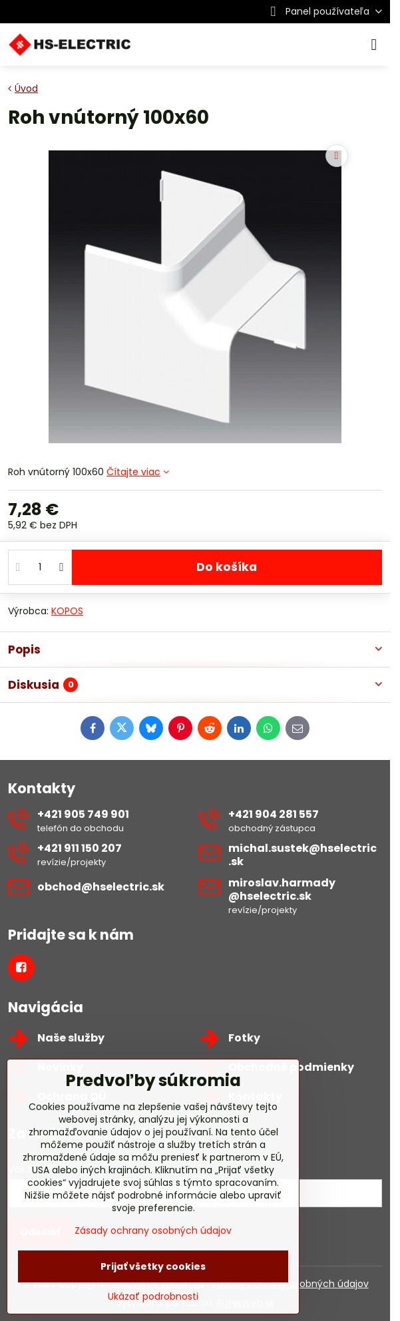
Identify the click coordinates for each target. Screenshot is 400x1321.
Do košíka (226, 567)
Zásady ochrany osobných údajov (153, 1230)
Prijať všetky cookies (153, 1266)
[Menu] (374, 44)
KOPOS (67, 611)
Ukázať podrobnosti (153, 1296)
